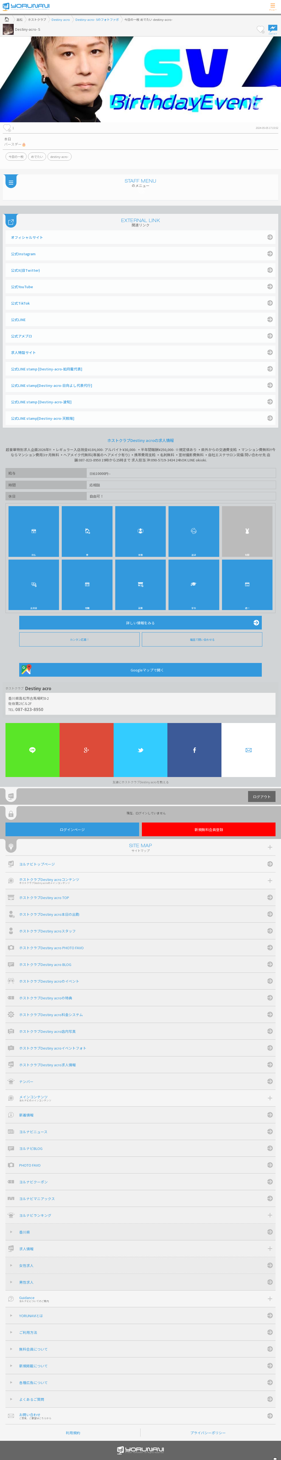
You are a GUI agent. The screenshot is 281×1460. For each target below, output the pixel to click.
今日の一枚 (16, 156)
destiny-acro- (59, 156)
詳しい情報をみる (140, 622)
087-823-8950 (29, 709)
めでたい (37, 156)
